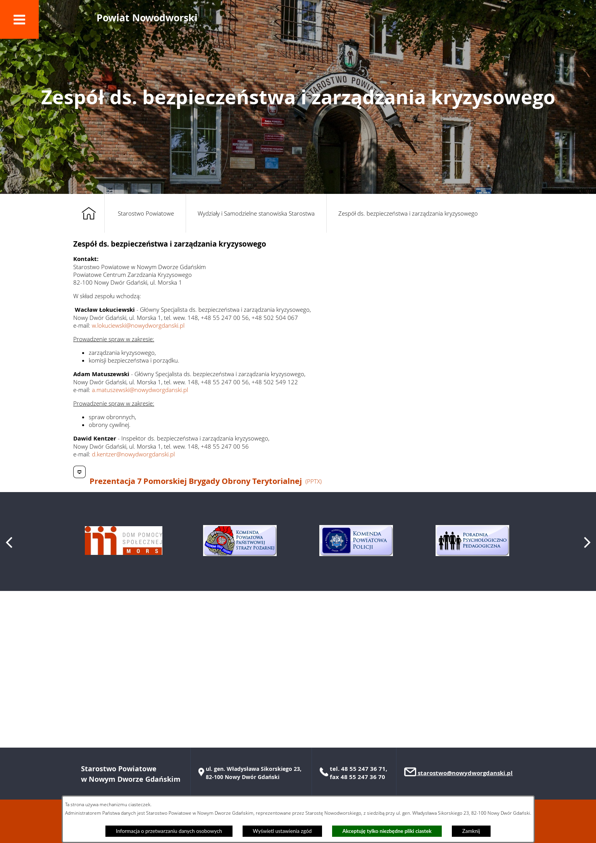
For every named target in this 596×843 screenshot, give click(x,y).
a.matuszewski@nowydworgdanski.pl (140, 390)
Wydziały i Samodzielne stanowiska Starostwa (256, 213)
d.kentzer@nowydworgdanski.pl (133, 454)
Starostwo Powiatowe (146, 213)
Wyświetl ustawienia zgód (282, 831)
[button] (19, 19)
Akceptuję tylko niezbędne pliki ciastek (387, 831)
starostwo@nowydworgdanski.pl (464, 773)
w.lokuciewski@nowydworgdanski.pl (138, 325)
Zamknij (471, 831)
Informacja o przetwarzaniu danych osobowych (169, 831)
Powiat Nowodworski (147, 17)
